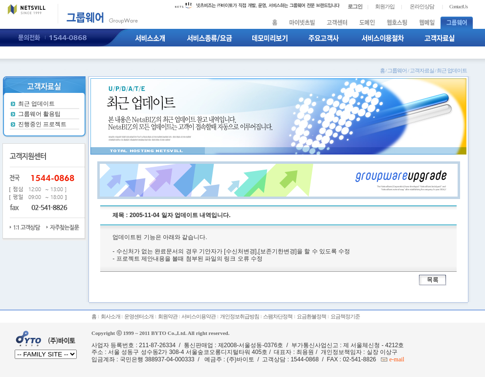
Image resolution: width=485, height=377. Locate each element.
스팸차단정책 (277, 316)
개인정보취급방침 (239, 316)
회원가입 (385, 6)
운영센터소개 (139, 316)
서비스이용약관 (198, 316)
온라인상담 (422, 6)
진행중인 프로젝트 (42, 124)
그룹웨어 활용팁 (39, 114)
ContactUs (458, 6)
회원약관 (167, 316)
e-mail (396, 359)
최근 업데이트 (36, 103)
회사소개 (110, 316)
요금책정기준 (345, 316)
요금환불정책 (311, 316)
